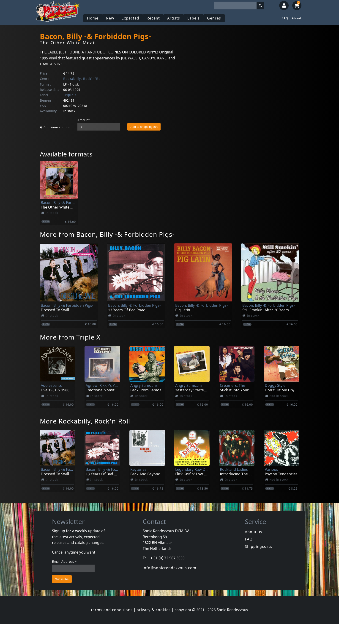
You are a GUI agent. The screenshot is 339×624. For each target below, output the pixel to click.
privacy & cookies (154, 609)
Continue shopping (57, 127)
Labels (193, 18)
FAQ (285, 18)
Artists (173, 18)
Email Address (64, 561)
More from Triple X (70, 337)
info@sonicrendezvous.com (169, 567)
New (110, 18)
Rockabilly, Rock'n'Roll (83, 78)
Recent (153, 18)
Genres (214, 18)
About (296, 18)
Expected (130, 18)
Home (92, 18)
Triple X (70, 95)
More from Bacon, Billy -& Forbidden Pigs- (107, 234)
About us (253, 531)
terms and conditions (112, 609)
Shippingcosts (258, 546)
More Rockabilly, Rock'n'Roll (85, 421)
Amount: (83, 120)
